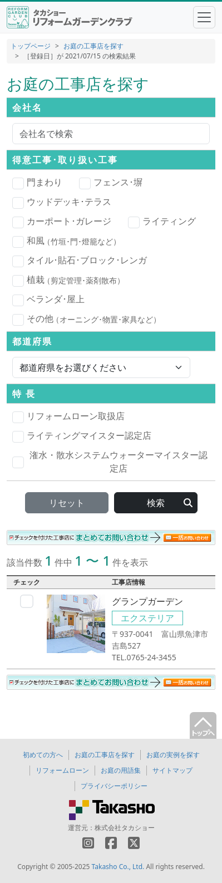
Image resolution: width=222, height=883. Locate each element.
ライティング (162, 221)
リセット (67, 503)
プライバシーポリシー (114, 786)
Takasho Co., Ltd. (118, 866)
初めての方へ (43, 754)
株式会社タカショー (125, 827)
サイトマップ (172, 770)
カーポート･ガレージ (61, 221)
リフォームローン (62, 770)
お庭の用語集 (121, 770)
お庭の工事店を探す (93, 46)
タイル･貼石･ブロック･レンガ (79, 260)
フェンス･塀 (110, 182)
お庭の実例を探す (173, 754)
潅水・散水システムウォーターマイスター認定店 (110, 461)
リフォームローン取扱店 (68, 416)
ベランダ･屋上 (48, 299)
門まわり (37, 182)
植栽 (68, 280)
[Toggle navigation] (204, 17)
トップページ (31, 46)
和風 (66, 241)
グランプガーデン (147, 601)
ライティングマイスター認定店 (81, 436)
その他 (86, 319)
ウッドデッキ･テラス (61, 202)
